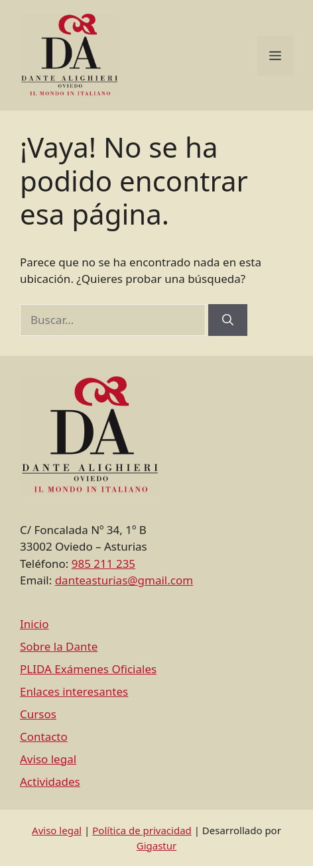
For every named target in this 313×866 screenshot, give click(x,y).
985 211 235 (103, 563)
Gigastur (157, 845)
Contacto (44, 736)
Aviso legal (48, 759)
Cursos (38, 714)
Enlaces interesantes (74, 691)
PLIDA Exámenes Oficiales (88, 669)
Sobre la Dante (58, 646)
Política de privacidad (142, 830)
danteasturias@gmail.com (124, 580)
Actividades (50, 781)
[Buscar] (227, 320)
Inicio (34, 623)
